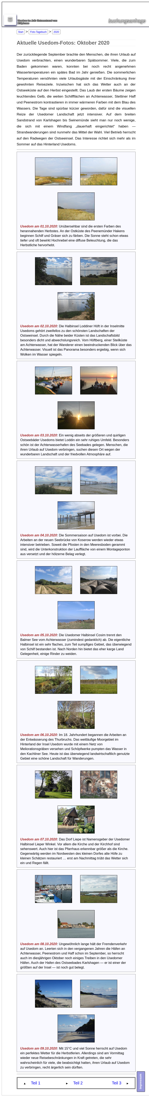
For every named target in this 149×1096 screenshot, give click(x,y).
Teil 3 (116, 1083)
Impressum (140, 1081)
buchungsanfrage (127, 20)
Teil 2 (78, 1083)
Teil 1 (35, 1083)
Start (20, 32)
